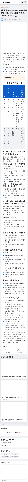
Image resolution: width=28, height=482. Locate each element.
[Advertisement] (14, 37)
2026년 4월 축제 (5, 454)
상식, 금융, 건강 (6, 7)
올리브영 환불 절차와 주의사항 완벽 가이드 (12, 397)
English (18, 432)
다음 (3, 424)
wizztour (6, 2)
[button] (2, 2)
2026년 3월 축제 (14, 454)
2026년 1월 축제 (5, 456)
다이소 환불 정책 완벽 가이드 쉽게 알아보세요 (12, 419)
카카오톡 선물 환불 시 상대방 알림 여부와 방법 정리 (14, 376)
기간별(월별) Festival (6, 442)
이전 (25, 424)
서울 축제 (3, 445)
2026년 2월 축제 (14, 456)
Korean (10, 432)
